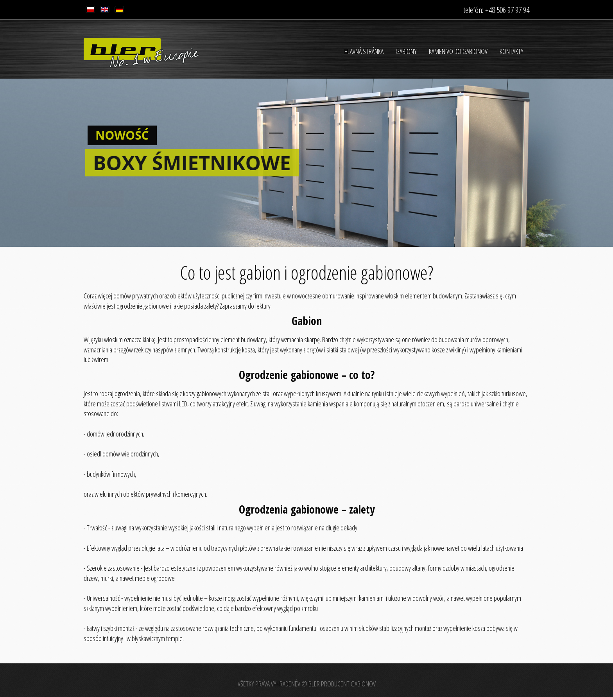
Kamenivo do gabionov (458, 51)
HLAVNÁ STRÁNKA (364, 51)
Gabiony (406, 51)
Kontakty (511, 51)
